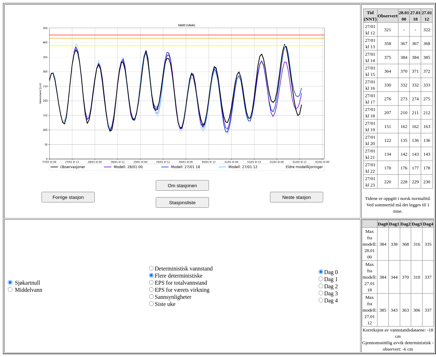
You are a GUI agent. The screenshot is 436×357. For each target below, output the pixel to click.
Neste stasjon (296, 197)
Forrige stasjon (68, 197)
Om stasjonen (182, 185)
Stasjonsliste (182, 202)
